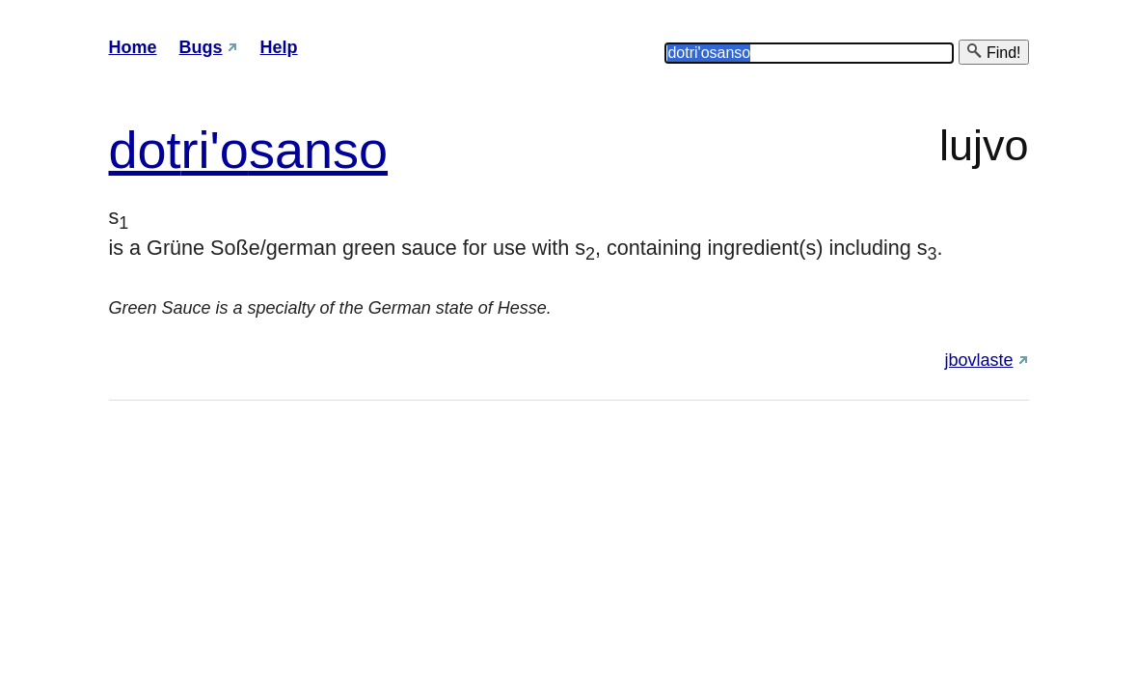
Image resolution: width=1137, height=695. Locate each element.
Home (133, 47)
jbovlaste (978, 360)
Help (279, 47)
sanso (318, 150)
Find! (993, 51)
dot (145, 150)
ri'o (215, 150)
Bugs (201, 47)
